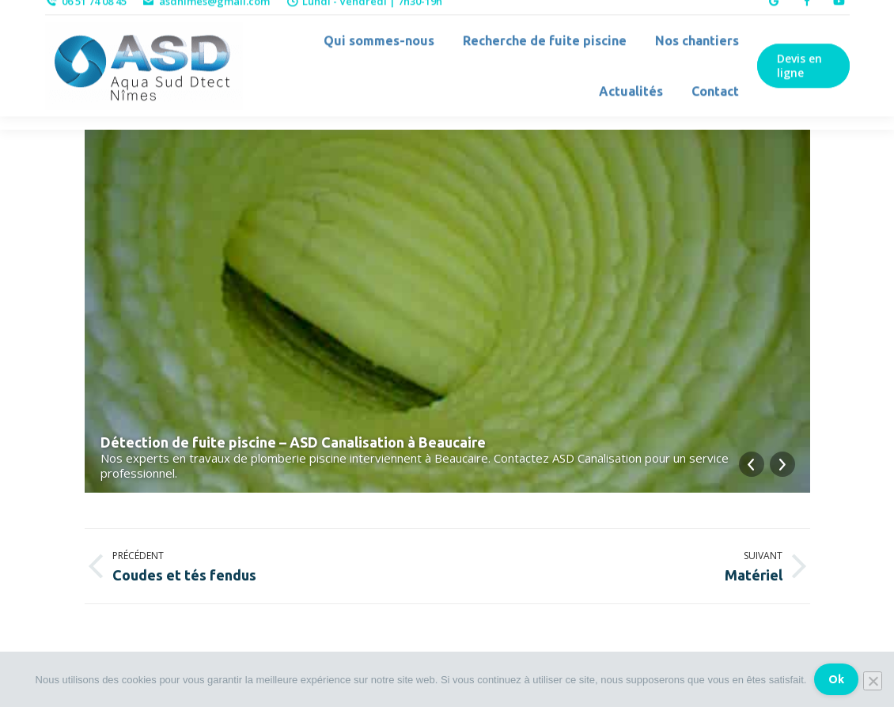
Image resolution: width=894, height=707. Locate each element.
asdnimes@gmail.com (206, 14)
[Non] (872, 680)
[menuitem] (372, 54)
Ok (836, 679)
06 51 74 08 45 (86, 14)
